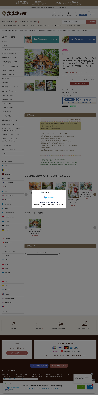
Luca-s (49, 25)
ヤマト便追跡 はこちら (39, 363)
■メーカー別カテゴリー (11, 30)
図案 (66, 25)
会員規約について (19, 374)
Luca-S (20, 30)
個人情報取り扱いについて (54, 374)
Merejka (62, 25)
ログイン (92, 14)
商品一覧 (5, 372)
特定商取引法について (36, 374)
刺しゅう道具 (77, 25)
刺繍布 (70, 25)
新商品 (3, 25)
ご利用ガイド (49, 372)
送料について (67, 95)
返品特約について (68, 89)
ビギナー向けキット (31, 25)
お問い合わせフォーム (17, 351)
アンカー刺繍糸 (21, 25)
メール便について (42, 25)
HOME (3, 30)
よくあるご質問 (36, 372)
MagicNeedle (55, 25)
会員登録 (83, 14)
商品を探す (91, 21)
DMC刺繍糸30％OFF (11, 25)
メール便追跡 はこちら (59, 363)
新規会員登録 (6, 374)
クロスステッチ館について (19, 372)
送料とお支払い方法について (66, 372)
